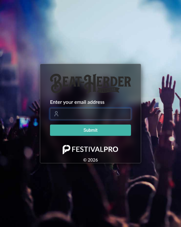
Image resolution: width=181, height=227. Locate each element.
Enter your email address (77, 102)
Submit (91, 130)
